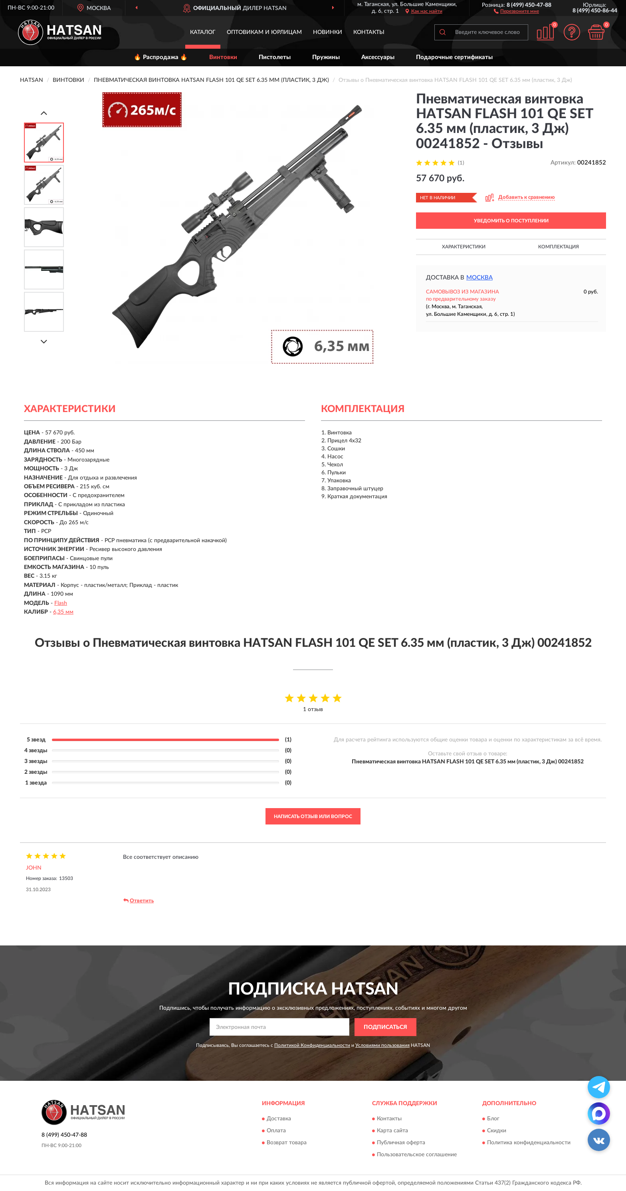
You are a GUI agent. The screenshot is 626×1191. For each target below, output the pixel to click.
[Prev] (44, 112)
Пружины (326, 57)
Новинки (327, 32)
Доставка (279, 1119)
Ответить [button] (138, 901)
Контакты (368, 32)
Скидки (496, 1131)
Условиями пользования (382, 1045)
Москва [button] (479, 278)
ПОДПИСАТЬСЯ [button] (385, 1027)
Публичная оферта (401, 1143)
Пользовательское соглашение (417, 1155)
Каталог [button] (203, 32)
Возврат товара (287, 1143)
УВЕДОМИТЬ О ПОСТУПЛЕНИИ (511, 220)
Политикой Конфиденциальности (312, 1045)
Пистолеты (275, 57)
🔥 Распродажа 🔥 (161, 57)
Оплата (276, 1131)
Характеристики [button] (463, 246)
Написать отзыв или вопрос (313, 816)
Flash (60, 603)
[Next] (44, 341)
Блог (493, 1119)
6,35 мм (63, 612)
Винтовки (223, 57)
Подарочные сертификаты (454, 57)
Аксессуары (377, 57)
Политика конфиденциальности (529, 1143)
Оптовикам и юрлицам (264, 32)
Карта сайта (392, 1131)
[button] (516, 10)
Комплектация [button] (558, 246)
